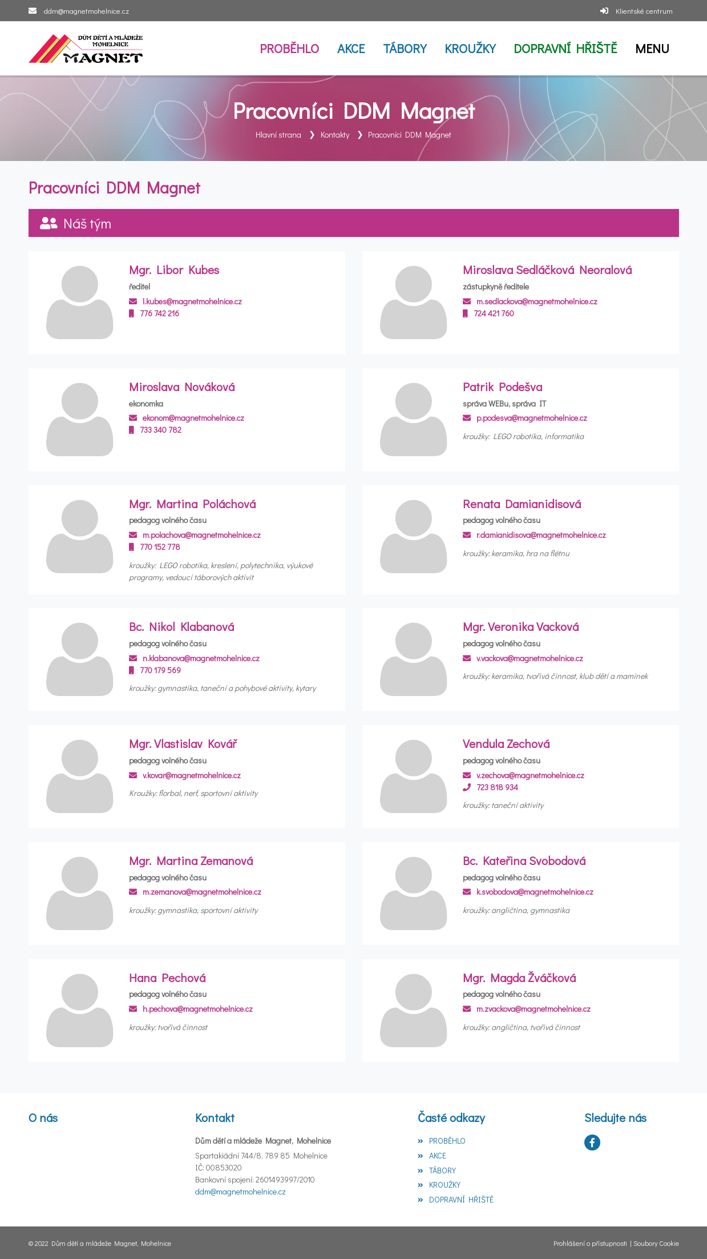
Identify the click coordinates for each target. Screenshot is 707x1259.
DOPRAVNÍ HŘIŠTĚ (456, 1199)
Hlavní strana (278, 134)
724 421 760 (488, 312)
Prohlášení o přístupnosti (590, 1242)
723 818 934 (490, 786)
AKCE (432, 1154)
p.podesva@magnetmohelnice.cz (525, 417)
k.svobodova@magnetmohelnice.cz (528, 891)
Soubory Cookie (656, 1242)
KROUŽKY (439, 1184)
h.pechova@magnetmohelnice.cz (191, 1008)
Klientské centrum (644, 10)
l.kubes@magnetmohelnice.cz (185, 300)
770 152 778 (154, 546)
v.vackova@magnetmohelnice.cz (523, 657)
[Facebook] (592, 1143)
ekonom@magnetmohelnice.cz (186, 417)
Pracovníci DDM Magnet (409, 134)
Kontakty (335, 134)
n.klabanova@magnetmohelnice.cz (194, 657)
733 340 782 (155, 429)
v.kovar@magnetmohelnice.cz (185, 774)
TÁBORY (437, 1169)
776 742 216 (154, 312)
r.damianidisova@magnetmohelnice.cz (534, 534)
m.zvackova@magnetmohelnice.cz (527, 1008)
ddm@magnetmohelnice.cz (86, 10)
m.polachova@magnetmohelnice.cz (195, 534)
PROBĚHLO (442, 1140)
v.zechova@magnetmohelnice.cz (523, 774)
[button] (652, 48)
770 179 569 (155, 669)
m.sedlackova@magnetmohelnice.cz (530, 300)
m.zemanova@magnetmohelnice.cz (195, 891)
